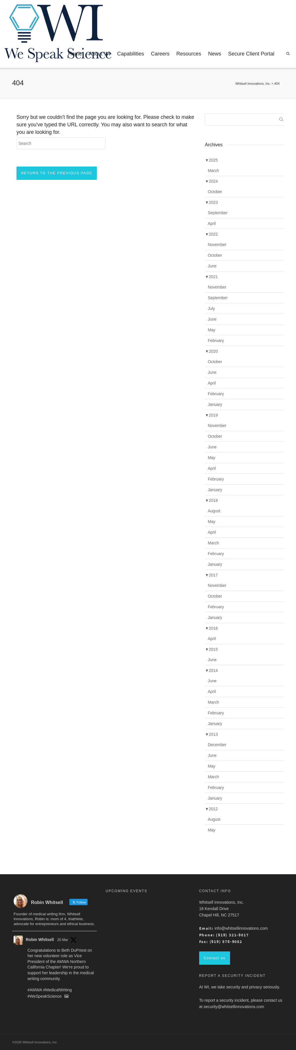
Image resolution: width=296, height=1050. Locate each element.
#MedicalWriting (57, 990)
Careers (160, 54)
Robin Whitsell (40, 939)
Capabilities (130, 54)
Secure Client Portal (251, 54)
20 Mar (62, 940)
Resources (188, 54)
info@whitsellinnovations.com (241, 928)
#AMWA (34, 990)
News (214, 54)
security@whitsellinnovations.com (234, 1006)
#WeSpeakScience (44, 996)
